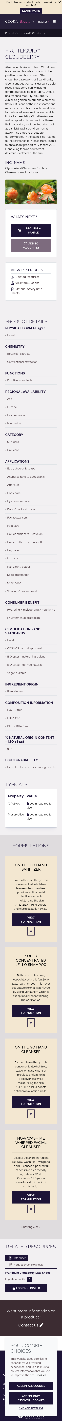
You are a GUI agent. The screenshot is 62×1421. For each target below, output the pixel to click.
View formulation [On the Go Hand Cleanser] (31, 1102)
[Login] (31, 931)
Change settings (31, 1408)
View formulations (25, 283)
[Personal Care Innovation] (18, 21)
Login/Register (26, 1288)
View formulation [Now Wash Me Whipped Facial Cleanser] (31, 1197)
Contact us (28, 1325)
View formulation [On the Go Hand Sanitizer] (31, 919)
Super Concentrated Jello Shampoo (31, 960)
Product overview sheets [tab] (25, 1264)
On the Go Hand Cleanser (31, 1049)
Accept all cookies (31, 1385)
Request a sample (29, 230)
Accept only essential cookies (31, 1398)
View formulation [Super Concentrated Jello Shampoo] (31, 1010)
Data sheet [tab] (17, 1258)
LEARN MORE (31, 10)
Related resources (25, 276)
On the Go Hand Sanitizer (31, 867)
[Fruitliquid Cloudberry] (31, 245)
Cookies (41, 1375)
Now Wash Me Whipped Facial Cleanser (30, 1142)
